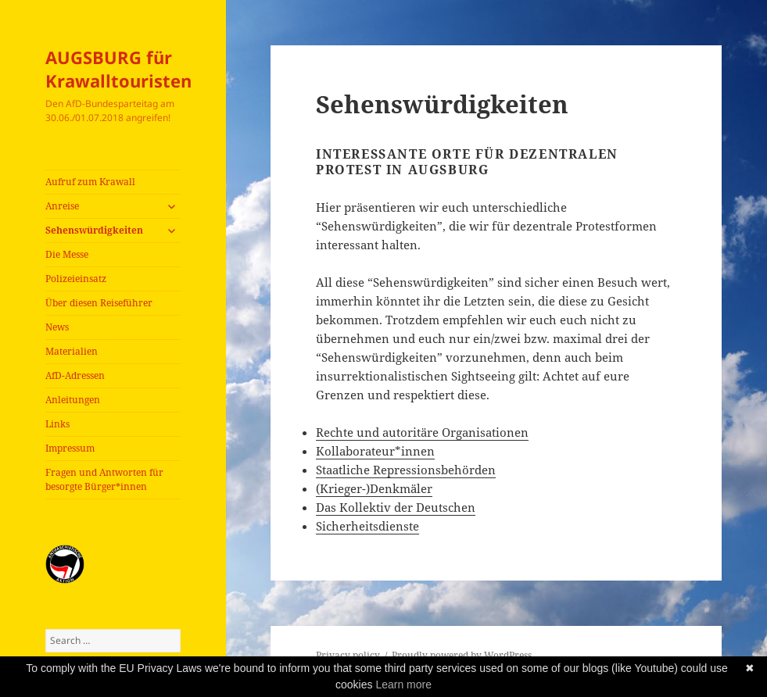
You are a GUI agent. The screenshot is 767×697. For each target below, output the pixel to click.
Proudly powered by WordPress (462, 655)
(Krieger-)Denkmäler (374, 488)
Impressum (70, 448)
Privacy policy (348, 655)
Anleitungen (72, 399)
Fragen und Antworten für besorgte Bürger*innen (104, 479)
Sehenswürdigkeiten (94, 230)
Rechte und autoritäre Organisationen (422, 432)
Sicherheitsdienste (367, 526)
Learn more (403, 684)
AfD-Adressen (75, 375)
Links (57, 424)
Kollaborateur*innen (375, 451)
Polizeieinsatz (75, 278)
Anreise (62, 206)
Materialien (71, 351)
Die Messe (66, 254)
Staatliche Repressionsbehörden (406, 469)
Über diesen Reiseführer (98, 302)
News (57, 327)
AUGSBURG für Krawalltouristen (118, 68)
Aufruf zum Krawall (90, 181)
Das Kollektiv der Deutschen (395, 507)
